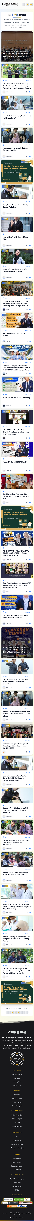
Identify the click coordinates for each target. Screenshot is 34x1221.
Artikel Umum (17, 1126)
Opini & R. (17, 1122)
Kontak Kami (17, 1085)
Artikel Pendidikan (17, 1115)
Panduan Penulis (17, 1074)
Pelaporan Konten (17, 1166)
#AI (17, 1137)
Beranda (17, 1095)
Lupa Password (17, 1162)
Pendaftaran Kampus (17, 1179)
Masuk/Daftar (17, 1159)
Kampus (17, 1078)
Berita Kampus (17, 1098)
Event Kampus (17, 1106)
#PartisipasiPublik (17, 1144)
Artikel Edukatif (17, 1102)
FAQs (17, 1190)
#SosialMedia (17, 1140)
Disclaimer (17, 1183)
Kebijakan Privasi (17, 1186)
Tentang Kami (17, 1082)
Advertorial (17, 1170)
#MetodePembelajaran (17, 1148)
